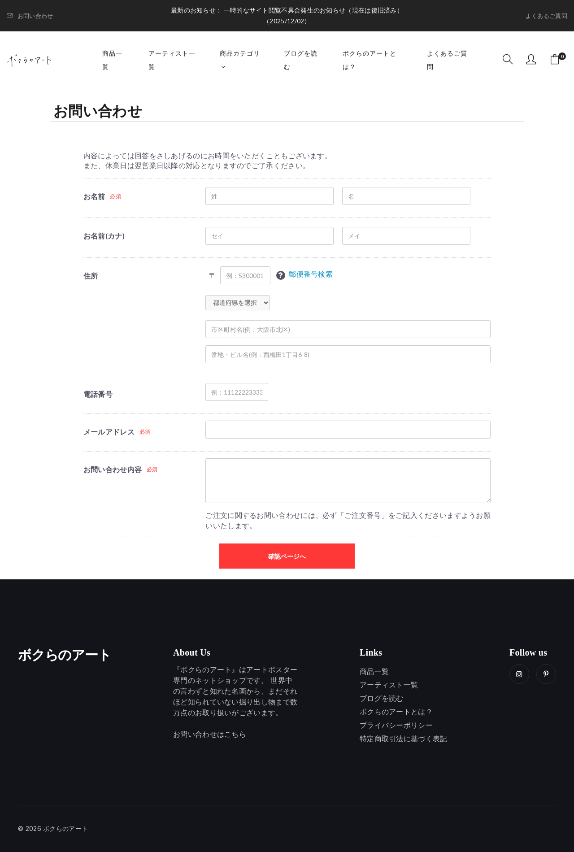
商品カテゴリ (240, 59)
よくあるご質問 (546, 16)
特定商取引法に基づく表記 (404, 738)
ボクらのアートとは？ (369, 59)
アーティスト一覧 (172, 59)
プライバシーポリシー (396, 725)
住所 (90, 275)
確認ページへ (287, 556)
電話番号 (98, 394)
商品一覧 (112, 59)
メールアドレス (109, 431)
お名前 (94, 196)
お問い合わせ (30, 16)
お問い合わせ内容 (112, 469)
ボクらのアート (64, 655)
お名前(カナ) (104, 235)
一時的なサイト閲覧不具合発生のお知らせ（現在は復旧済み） (313, 10)
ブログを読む (300, 59)
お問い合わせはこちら (209, 734)
